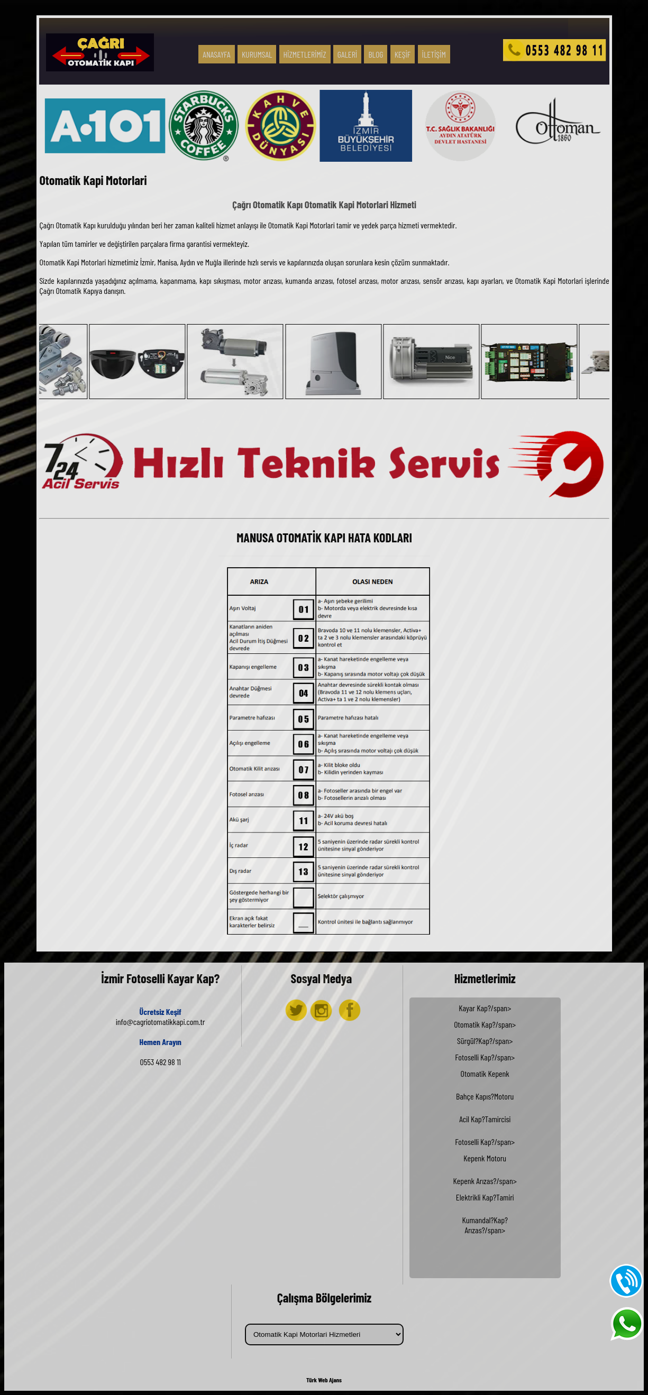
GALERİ (347, 54)
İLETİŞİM (434, 54)
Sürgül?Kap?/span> (485, 1147)
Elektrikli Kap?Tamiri (485, 1197)
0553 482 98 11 (160, 1062)
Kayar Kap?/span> (485, 1137)
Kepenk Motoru (484, 1158)
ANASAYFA (216, 54)
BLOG (375, 54)
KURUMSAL (257, 54)
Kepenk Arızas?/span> (485, 1208)
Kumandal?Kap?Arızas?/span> (485, 1225)
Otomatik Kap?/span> (485, 1142)
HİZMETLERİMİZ (305, 54)
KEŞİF (403, 54)
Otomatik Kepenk (485, 1073)
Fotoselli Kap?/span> (485, 1152)
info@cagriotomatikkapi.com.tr (160, 1022)
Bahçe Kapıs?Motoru (485, 1096)
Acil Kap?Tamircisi (484, 1119)
